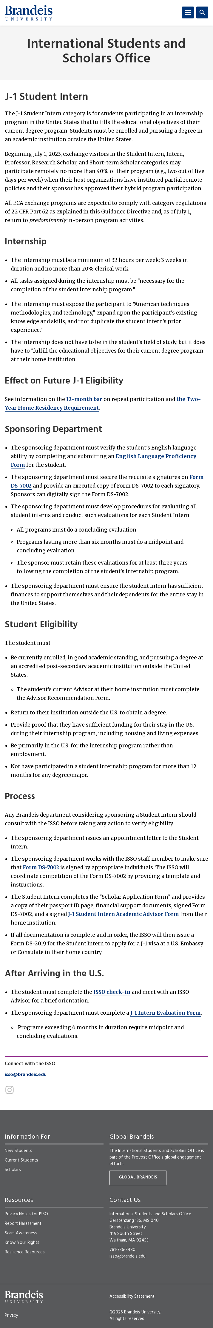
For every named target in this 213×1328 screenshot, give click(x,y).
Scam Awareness (21, 1233)
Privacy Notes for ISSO (26, 1214)
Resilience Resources (25, 1252)
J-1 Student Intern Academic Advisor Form (123, 914)
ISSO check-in (111, 992)
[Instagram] (9, 1090)
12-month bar (84, 399)
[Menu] (188, 12)
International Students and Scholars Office (106, 52)
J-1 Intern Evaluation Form (165, 1013)
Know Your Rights (22, 1242)
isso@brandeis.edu (26, 1075)
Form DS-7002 (41, 867)
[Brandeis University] (29, 13)
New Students (18, 1150)
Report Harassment (23, 1223)
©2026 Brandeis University (134, 1312)
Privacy (11, 1315)
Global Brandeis (138, 1177)
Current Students (21, 1160)
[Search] (202, 12)
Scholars (13, 1169)
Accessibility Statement (132, 1296)
